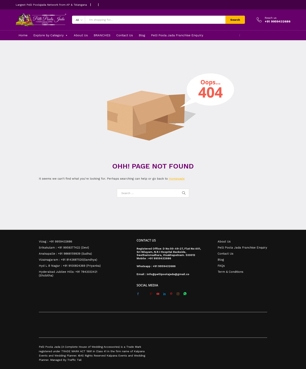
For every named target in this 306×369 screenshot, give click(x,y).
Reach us (271, 17)
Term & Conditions (230, 272)
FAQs (221, 265)
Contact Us (124, 35)
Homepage (177, 178)
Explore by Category (50, 35)
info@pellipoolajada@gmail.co (168, 274)
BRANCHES (102, 35)
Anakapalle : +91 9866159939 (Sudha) (65, 253)
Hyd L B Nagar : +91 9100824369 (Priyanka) (70, 265)
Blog (142, 35)
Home (23, 35)
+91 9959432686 (159, 258)
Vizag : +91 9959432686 (55, 241)
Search (235, 19)
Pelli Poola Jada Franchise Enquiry (177, 35)
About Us (81, 35)
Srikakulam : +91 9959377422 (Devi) (64, 247)
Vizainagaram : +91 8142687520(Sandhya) (68, 259)
